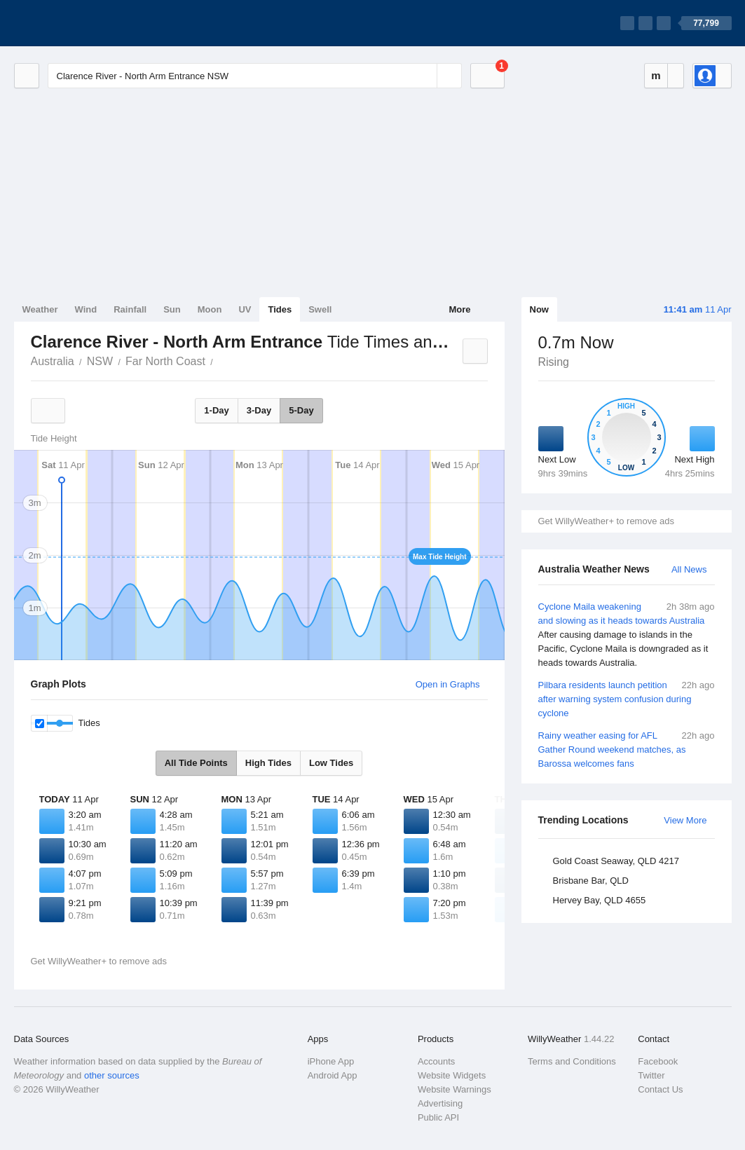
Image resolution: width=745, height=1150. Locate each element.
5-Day (301, 410)
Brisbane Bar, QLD (591, 880)
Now (539, 309)
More (459, 309)
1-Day (216, 410)
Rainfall (130, 309)
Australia (52, 361)
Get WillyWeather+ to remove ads (606, 521)
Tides (280, 309)
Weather (40, 309)
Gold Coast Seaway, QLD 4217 (616, 861)
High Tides (268, 763)
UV (244, 309)
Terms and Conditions (572, 1061)
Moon (210, 309)
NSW (100, 361)
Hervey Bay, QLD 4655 (599, 900)
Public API (438, 1117)
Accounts (436, 1061)
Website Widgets (452, 1075)
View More (685, 820)
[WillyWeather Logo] (80, 23)
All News (689, 569)
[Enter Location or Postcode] (255, 75)
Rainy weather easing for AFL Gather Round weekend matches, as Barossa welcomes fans (626, 749)
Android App (332, 1075)
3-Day (259, 410)
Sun (172, 309)
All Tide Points (196, 763)
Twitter (651, 1075)
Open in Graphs (448, 684)
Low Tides (331, 763)
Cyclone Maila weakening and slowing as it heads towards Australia (626, 635)
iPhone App (331, 1061)
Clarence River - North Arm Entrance (221, 360)
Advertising (440, 1103)
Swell (320, 309)
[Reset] (424, 75)
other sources (111, 1075)
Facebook (658, 1061)
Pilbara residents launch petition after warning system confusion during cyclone (626, 698)
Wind (86, 309)
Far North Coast (165, 361)
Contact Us (660, 1089)
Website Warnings (454, 1089)
